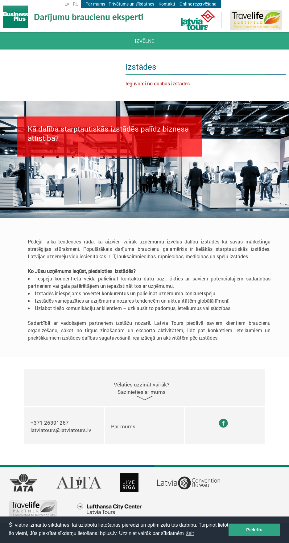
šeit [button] (190, 533)
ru (75, 4)
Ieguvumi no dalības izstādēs (158, 83)
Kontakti (167, 4)
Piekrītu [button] (254, 529)
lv (66, 4)
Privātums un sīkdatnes (131, 4)
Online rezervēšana (198, 4)
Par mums (95, 4)
